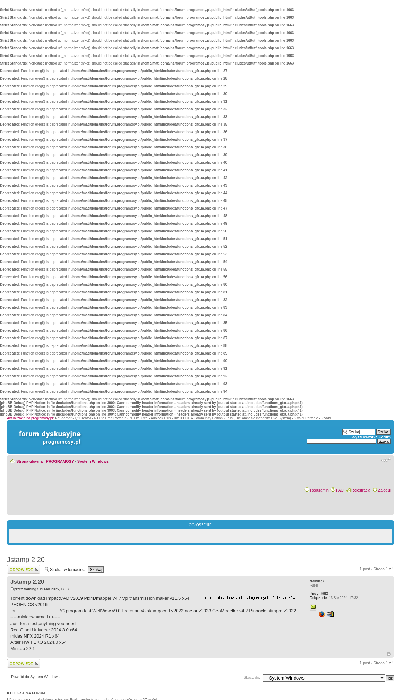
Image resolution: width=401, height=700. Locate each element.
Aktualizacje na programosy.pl (30, 418)
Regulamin (319, 490)
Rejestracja (360, 490)
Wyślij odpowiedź (23, 569)
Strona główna (29, 461)
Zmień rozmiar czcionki (386, 460)
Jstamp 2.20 (26, 559)
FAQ (340, 490)
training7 (31, 589)
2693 (319, 594)
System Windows (93, 461)
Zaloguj (384, 490)
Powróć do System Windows (35, 677)
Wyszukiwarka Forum (371, 437)
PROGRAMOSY (60, 461)
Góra (389, 654)
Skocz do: (252, 677)
